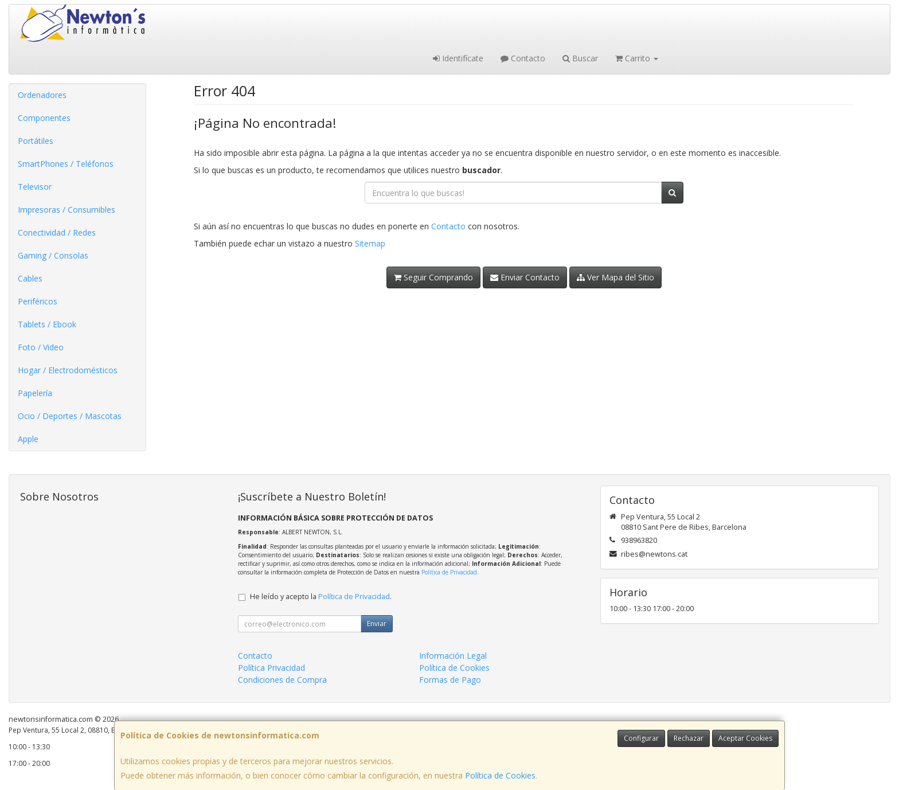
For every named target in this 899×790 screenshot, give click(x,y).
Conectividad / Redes (57, 232)
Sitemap (370, 243)
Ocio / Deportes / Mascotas (70, 415)
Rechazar (688, 738)
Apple (28, 438)
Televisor (35, 186)
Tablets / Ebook (47, 324)
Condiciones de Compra (282, 679)
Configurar (641, 738)
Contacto (523, 58)
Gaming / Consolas (53, 255)
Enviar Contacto (525, 277)
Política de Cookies (500, 775)
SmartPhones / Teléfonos (66, 163)
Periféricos (37, 301)
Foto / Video (41, 347)
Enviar (376, 623)
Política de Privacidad (449, 572)
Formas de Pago (450, 679)
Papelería (35, 393)
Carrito (636, 58)
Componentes (44, 117)
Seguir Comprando (433, 277)
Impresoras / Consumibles (66, 209)
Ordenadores (42, 94)
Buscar (580, 58)
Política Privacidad (271, 667)
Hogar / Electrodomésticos (68, 370)
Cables (30, 278)
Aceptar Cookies (745, 738)
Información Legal (453, 655)
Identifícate (458, 58)
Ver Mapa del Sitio (615, 277)
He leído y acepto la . (321, 596)
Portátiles (35, 140)
